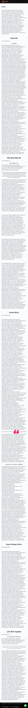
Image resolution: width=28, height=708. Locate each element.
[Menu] (25, 1)
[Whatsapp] (25, 705)
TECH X (22, 703)
